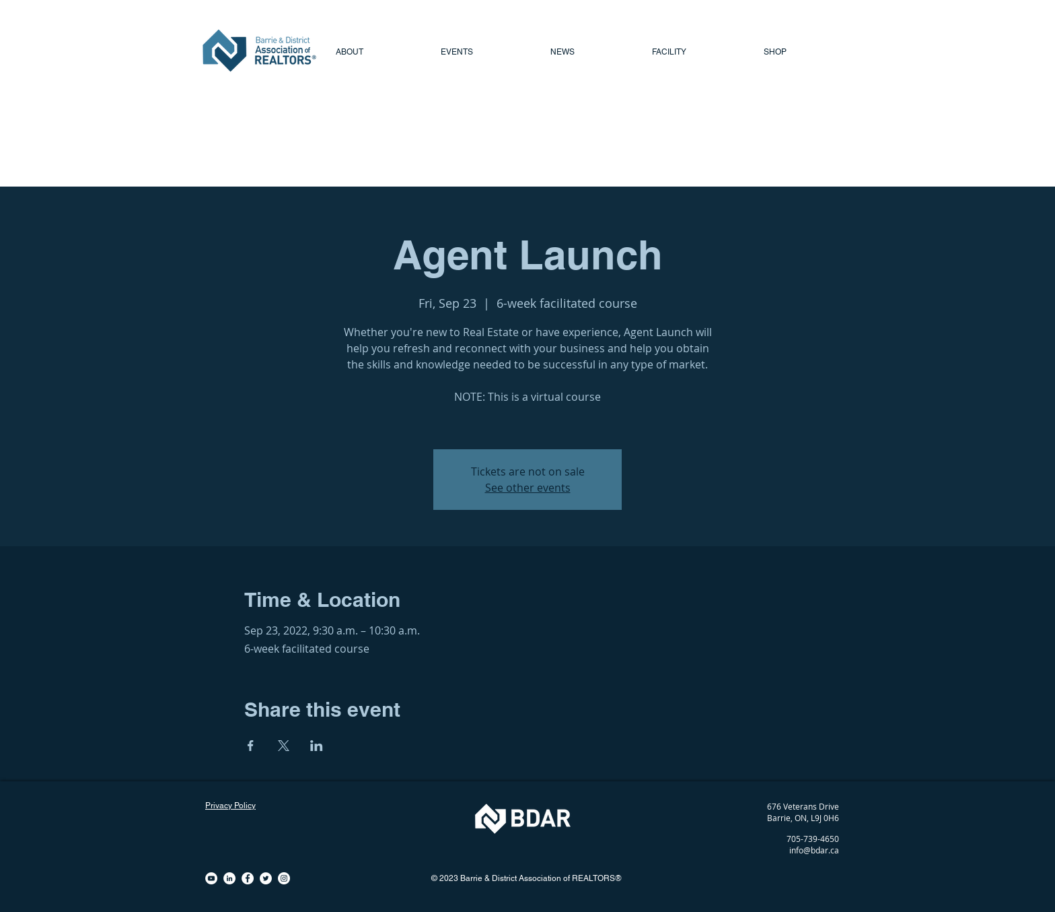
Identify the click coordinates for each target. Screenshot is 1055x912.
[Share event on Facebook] (250, 745)
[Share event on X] (283, 745)
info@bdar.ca (814, 850)
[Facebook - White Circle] (248, 878)
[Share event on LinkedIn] (316, 745)
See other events (528, 487)
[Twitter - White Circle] (266, 878)
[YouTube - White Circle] (211, 878)
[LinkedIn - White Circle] (229, 878)
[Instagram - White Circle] (284, 878)
